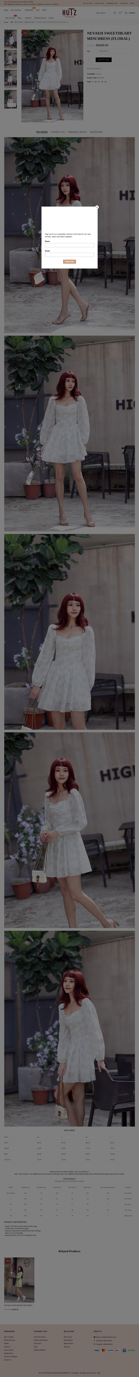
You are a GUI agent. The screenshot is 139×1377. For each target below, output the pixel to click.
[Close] (97, 207)
